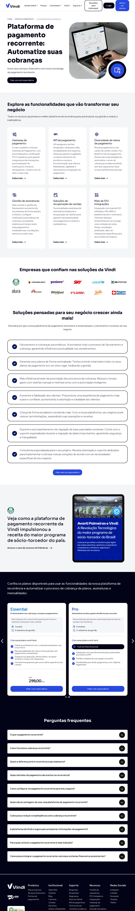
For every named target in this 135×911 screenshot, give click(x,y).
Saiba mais (17, 178)
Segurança (73, 896)
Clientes (52, 893)
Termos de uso (75, 906)
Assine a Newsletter (57, 909)
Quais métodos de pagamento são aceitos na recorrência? (40, 775)
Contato (52, 902)
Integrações (95, 899)
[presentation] (2, 640)
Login (109, 5)
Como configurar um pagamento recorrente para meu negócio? (42, 788)
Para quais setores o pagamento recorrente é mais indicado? (41, 842)
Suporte (76, 5)
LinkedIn (113, 893)
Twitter (113, 902)
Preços (43, 5)
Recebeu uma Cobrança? (93, 5)
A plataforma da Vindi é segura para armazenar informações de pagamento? (49, 829)
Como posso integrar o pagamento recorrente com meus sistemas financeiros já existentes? (58, 856)
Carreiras (52, 899)
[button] (66, 697)
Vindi (66, 5)
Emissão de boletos (98, 909)
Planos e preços (34, 890)
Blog (50, 896)
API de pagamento (77, 902)
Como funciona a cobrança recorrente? (30, 748)
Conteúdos (55, 5)
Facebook (114, 896)
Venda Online (30, 5)
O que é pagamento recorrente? (26, 734)
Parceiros (53, 906)
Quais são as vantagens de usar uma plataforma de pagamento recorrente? (49, 802)
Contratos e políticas (77, 909)
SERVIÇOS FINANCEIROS (24, 19)
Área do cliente (75, 899)
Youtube (113, 899)
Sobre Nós (53, 890)
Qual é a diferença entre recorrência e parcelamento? (37, 761)
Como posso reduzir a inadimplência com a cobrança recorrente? (43, 815)
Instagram (114, 890)
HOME (9, 19)
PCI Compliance (96, 896)
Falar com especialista (36, 689)
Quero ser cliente (122, 5)
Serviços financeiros (36, 893)
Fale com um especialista (22, 80)
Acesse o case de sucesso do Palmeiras (27, 548)
